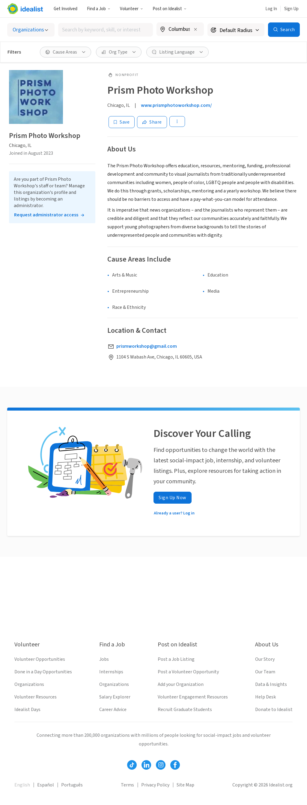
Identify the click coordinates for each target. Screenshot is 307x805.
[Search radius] (235, 29)
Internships (111, 672)
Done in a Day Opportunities (43, 672)
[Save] (122, 122)
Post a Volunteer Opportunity (188, 672)
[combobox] (105, 29)
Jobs (104, 659)
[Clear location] (195, 29)
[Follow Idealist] (132, 765)
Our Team (265, 672)
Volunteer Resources (35, 697)
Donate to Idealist (274, 709)
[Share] (152, 122)
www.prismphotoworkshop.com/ (176, 105)
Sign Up (291, 9)
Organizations (29, 684)
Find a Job (98, 9)
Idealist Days (27, 709)
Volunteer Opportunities (39, 659)
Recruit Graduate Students (185, 709)
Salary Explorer (114, 697)
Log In (271, 9)
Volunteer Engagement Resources (193, 697)
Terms (127, 785)
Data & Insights (271, 684)
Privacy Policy (155, 785)
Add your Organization (181, 684)
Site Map (185, 785)
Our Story (265, 659)
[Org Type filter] (119, 52)
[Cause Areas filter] (65, 52)
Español (45, 785)
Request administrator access (46, 215)
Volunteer (131, 9)
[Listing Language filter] (177, 52)
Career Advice (113, 709)
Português (72, 785)
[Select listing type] (31, 30)
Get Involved (65, 9)
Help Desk (265, 697)
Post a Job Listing (176, 659)
